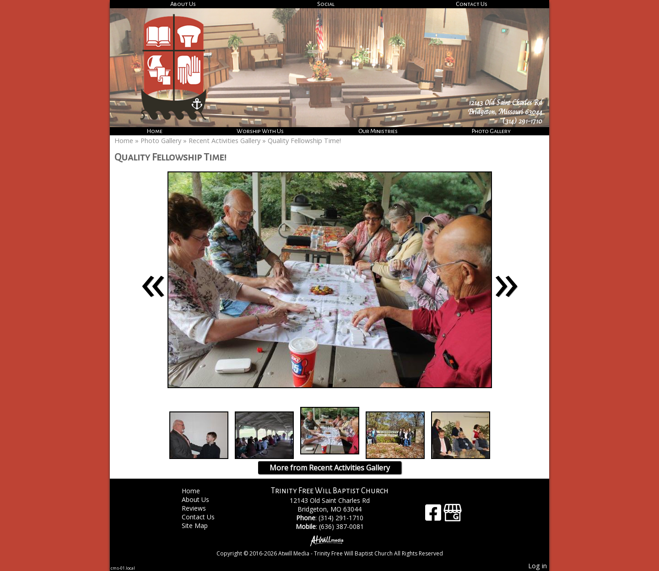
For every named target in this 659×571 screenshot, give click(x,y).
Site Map (201, 525)
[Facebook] (434, 516)
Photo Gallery (491, 131)
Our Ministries (378, 131)
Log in (537, 565)
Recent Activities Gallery (224, 140)
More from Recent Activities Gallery (330, 468)
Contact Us (471, 3)
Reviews (200, 508)
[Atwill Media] (329, 540)
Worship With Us (260, 131)
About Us (183, 3)
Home (154, 131)
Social (326, 3)
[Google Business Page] (452, 516)
